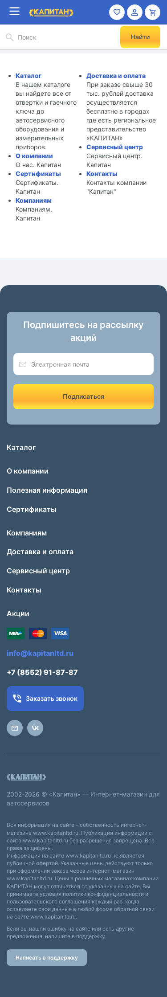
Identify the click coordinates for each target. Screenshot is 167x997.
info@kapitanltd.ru (40, 653)
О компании (34, 155)
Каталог (29, 75)
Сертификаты (38, 173)
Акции (18, 613)
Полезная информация (47, 490)
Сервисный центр (114, 147)
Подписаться (83, 396)
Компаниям (34, 200)
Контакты (102, 173)
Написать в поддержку (47, 957)
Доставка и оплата (116, 75)
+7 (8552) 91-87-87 (42, 672)
